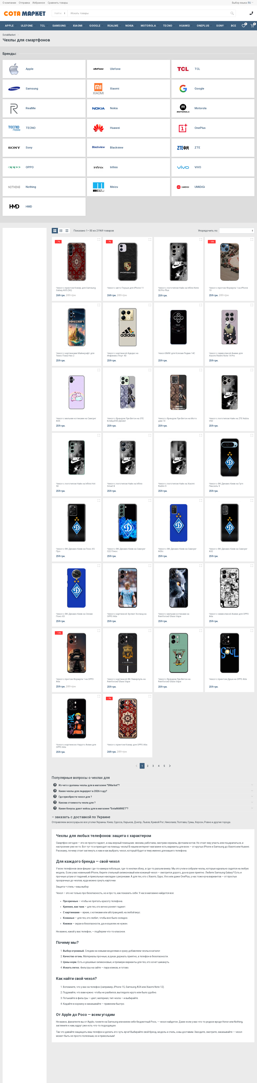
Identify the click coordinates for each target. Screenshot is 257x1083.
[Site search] (148, 13)
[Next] (169, 766)
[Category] (60, 13)
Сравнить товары (58, 3)
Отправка (24, 3)
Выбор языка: (242, 2)
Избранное (39, 3)
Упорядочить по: (208, 230)
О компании (9, 3)
